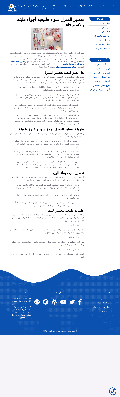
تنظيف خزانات (69, 5)
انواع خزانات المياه (103, 77)
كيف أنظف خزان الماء (101, 73)
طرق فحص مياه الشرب (100, 94)
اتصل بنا (24, 7)
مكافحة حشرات (103, 302)
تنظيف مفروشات (103, 53)
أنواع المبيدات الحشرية (101, 90)
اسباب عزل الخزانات (102, 81)
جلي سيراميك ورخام (102, 44)
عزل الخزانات (104, 48)
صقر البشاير (51, 331)
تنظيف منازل (105, 32)
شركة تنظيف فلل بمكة (101, 85)
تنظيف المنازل (87, 5)
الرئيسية (111, 5)
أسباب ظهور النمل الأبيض (100, 98)
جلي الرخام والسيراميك (35, 7)
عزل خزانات (104, 311)
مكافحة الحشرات (55, 7)
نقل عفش (45, 7)
